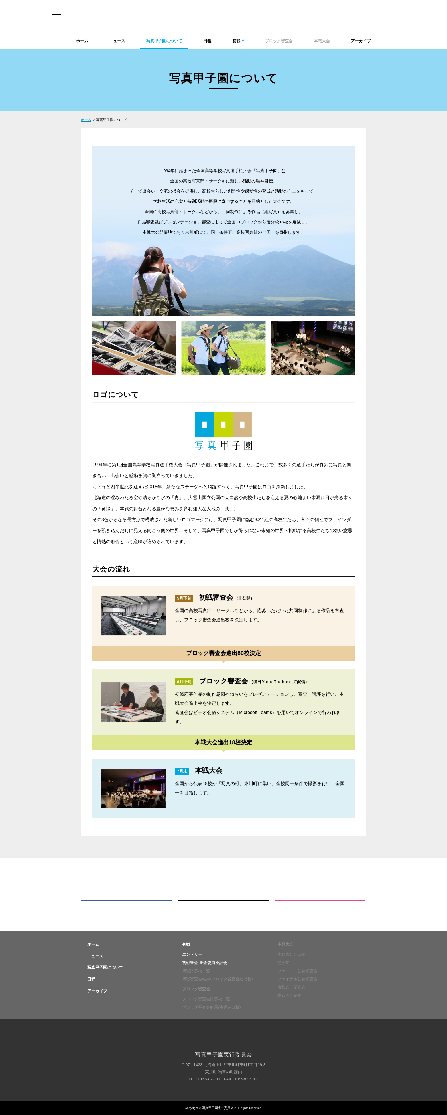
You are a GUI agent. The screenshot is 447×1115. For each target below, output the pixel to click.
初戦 (186, 944)
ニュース (117, 41)
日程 (207, 41)
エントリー (192, 954)
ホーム (82, 41)
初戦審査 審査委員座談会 (204, 962)
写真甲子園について (164, 41)
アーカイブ (361, 41)
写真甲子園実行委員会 (217, 1108)
